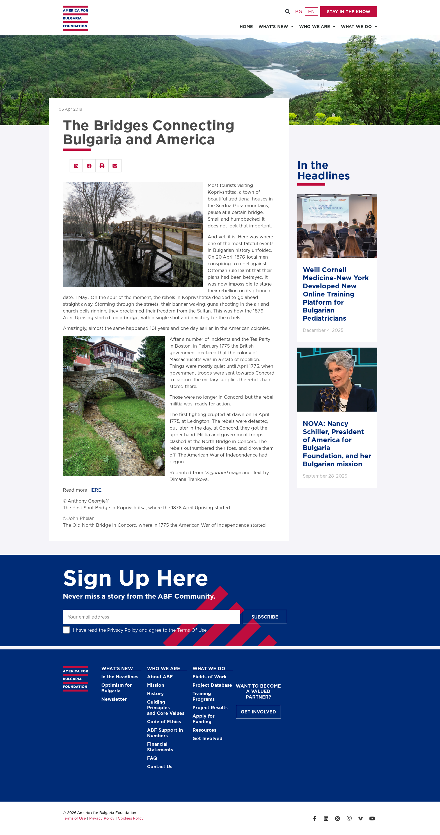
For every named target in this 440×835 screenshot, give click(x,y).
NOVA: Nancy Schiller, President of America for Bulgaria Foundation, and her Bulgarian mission (337, 443)
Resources (204, 730)
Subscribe (264, 616)
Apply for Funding (203, 718)
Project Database (212, 685)
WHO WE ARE (317, 26)
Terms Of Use (192, 630)
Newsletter (114, 699)
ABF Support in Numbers (165, 732)
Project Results (210, 707)
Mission (155, 685)
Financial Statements (160, 746)
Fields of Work (209, 676)
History (155, 693)
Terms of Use (74, 818)
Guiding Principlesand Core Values (165, 707)
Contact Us (159, 766)
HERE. (95, 489)
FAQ (152, 758)
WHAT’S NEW (276, 26)
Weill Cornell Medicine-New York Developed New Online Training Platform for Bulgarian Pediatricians (336, 293)
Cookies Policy (131, 818)
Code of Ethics (164, 721)
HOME (246, 26)
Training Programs (203, 696)
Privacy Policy (122, 630)
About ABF (160, 676)
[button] (287, 11)
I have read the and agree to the (140, 630)
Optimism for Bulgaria (116, 687)
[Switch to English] (311, 11)
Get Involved (207, 738)
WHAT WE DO (359, 26)
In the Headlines (119, 676)
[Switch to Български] (298, 11)
